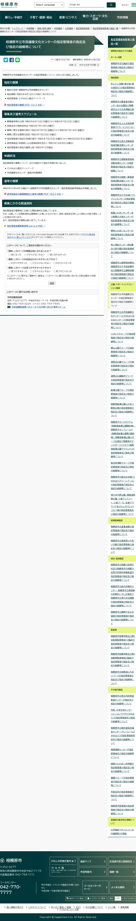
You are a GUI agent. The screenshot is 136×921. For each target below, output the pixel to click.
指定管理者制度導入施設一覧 (105, 28)
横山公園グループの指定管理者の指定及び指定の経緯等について (122, 352)
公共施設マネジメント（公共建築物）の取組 (122, 832)
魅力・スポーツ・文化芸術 (95, 17)
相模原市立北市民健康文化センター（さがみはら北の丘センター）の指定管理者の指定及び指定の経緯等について (122, 320)
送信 (52, 283)
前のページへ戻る (76, 898)
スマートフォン (129, 898)
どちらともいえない (35, 255)
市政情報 (122, 17)
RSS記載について (94, 907)
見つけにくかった (64, 271)
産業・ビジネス (68, 17)
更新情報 (124, 907)
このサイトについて (37, 907)
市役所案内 (86, 872)
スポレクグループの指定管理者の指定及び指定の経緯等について (123, 338)
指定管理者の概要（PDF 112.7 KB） (26, 105)
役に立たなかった (58, 255)
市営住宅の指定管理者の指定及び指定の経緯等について (122, 796)
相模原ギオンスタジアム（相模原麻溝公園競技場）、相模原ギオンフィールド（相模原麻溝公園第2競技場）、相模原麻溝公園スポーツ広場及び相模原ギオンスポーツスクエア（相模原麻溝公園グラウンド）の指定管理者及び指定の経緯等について (123, 439)
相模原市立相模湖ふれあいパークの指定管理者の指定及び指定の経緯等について (122, 678)
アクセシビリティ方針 (69, 909)
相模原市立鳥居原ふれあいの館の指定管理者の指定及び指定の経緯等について (122, 546)
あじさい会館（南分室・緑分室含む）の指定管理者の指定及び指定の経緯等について (123, 89)
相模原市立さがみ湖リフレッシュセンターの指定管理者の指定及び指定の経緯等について (123, 201)
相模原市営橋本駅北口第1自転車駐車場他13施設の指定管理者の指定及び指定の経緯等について (123, 642)
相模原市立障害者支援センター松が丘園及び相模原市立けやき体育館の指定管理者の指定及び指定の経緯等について (122, 109)
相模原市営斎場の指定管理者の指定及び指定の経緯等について (122, 810)
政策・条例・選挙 (44, 28)
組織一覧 (114, 872)
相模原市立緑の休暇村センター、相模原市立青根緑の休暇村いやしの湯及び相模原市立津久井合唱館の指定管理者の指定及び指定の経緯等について (123, 596)
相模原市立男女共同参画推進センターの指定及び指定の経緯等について (122, 700)
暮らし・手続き (14, 17)
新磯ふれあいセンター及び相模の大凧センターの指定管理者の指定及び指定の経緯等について (122, 218)
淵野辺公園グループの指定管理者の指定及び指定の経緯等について (122, 366)
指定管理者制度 (83, 28)
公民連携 (69, 28)
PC (118, 898)
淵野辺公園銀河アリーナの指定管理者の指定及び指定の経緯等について (122, 380)
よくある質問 (117, 887)
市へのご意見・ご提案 (61, 907)
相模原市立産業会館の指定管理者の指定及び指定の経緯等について (122, 530)
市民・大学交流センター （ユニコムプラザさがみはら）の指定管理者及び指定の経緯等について (123, 716)
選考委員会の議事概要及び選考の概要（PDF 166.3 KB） (35, 194)
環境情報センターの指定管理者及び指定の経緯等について (122, 753)
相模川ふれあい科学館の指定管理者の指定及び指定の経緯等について (122, 768)
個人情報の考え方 (15, 907)
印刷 (71, 65)
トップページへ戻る (97, 898)
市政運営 (58, 28)
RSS (78, 907)
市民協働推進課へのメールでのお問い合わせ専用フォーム (38, 307)
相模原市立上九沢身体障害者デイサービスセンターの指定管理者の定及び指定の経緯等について (123, 129)
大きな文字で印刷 (87, 65)
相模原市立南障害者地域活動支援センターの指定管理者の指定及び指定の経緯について (122, 165)
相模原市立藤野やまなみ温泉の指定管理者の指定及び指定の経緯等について (122, 618)
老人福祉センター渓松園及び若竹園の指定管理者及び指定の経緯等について (122, 250)
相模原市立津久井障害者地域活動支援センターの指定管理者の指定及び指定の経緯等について (122, 147)
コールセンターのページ (92, 887)
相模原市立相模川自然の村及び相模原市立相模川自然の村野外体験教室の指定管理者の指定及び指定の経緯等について (122, 572)
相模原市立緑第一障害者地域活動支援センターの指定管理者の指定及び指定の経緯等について (122, 183)
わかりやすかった (19, 263)
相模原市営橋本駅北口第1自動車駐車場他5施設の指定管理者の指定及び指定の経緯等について (123, 660)
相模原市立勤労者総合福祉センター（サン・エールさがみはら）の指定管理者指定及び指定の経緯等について (123, 735)
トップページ (17, 28)
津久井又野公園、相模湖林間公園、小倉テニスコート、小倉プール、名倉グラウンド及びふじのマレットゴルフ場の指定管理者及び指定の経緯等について (123, 504)
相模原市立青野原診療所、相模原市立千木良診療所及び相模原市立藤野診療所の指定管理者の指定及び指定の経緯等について (123, 270)
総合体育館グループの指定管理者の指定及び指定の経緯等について (122, 467)
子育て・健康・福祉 (41, 17)
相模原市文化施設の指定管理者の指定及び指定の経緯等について (122, 67)
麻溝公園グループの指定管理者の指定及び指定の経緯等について (122, 394)
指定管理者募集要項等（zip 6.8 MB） (26, 226)
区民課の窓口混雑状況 (121, 861)
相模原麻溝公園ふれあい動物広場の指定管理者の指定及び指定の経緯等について (122, 410)
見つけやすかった (19, 271)
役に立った (16, 255)
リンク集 (112, 907)
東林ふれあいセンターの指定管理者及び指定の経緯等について (122, 235)
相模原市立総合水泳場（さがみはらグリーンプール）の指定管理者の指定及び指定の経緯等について (123, 483)
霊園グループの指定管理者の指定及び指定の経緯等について (122, 782)
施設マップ (85, 861)
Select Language (45, 5)
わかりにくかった (63, 263)
